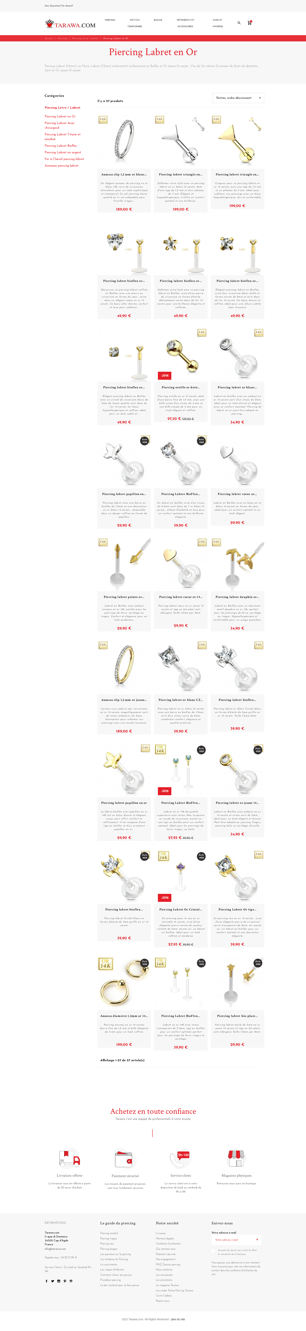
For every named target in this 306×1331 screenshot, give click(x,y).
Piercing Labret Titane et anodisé (63, 137)
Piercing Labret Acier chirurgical (60, 126)
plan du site (178, 1319)
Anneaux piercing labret (61, 166)
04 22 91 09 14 (83, 6)
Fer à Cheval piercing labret (64, 159)
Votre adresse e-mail (224, 1233)
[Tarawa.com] (70, 23)
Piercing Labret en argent (63, 153)
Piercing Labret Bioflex (61, 146)
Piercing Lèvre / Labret (62, 108)
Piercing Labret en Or (60, 117)
